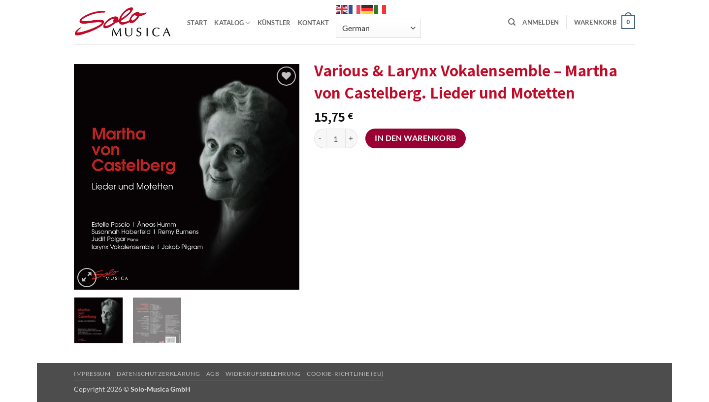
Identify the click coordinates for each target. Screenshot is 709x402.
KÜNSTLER (274, 23)
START (197, 23)
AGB (213, 373)
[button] (540, 22)
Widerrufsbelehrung (263, 373)
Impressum (92, 373)
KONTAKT (313, 23)
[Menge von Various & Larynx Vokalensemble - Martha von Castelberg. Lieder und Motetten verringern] (320, 138)
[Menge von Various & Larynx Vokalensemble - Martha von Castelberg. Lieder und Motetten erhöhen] (351, 138)
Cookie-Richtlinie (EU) (345, 373)
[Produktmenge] (336, 138)
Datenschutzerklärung (158, 373)
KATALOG (232, 23)
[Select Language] (378, 28)
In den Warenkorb (415, 138)
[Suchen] (512, 22)
